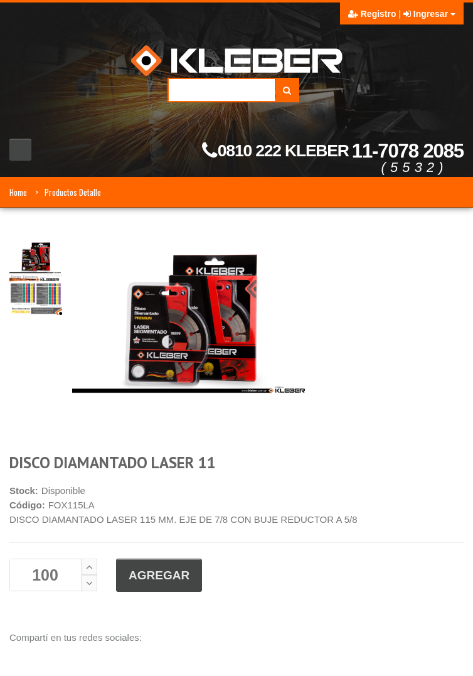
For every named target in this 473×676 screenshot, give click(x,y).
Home (18, 192)
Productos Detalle (73, 192)
